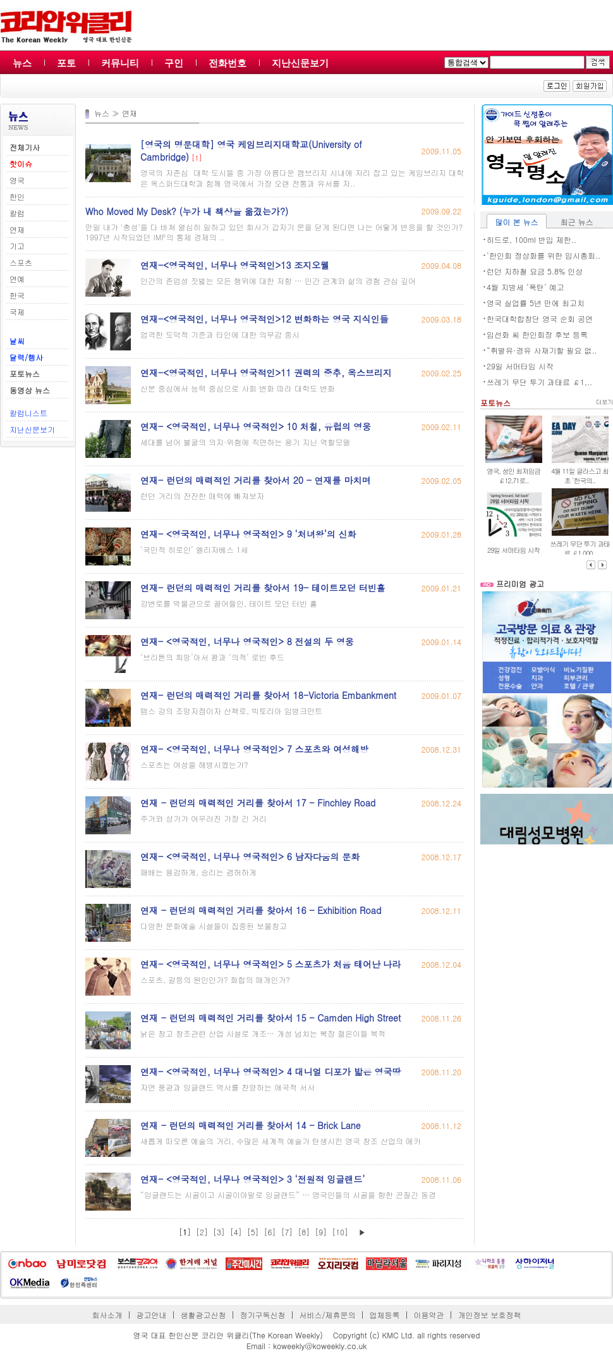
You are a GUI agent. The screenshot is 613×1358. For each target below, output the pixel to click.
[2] (202, 1231)
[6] (270, 1231)
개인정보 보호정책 (489, 1314)
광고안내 (152, 1314)
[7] (287, 1231)
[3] (219, 1231)
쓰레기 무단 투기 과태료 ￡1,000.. (580, 548)
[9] (321, 1231)
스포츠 (20, 262)
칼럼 (17, 212)
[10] (340, 1231)
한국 (17, 295)
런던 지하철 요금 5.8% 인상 (535, 271)
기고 (17, 245)
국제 (17, 311)
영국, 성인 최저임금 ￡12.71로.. (513, 475)
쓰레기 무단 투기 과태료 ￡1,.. (539, 381)
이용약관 (428, 1314)
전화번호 (227, 63)
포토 (66, 63)
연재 (17, 229)
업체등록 (384, 1314)
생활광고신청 (203, 1314)
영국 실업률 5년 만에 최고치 (536, 302)
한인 (17, 196)
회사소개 (107, 1314)
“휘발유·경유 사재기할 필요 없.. (542, 350)
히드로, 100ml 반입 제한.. (531, 239)
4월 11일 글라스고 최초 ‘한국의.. (580, 475)
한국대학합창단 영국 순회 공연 (540, 318)
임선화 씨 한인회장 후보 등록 (537, 334)
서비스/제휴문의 (327, 1314)
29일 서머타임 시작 (520, 366)
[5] (253, 1231)
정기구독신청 (263, 1314)
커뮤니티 (120, 63)
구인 (173, 63)
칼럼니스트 (28, 412)
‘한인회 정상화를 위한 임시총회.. (543, 255)
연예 (17, 278)
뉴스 (22, 63)
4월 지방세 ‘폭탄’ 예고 (525, 286)
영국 (17, 180)
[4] (236, 1231)
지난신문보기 (300, 63)
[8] (304, 1231)
